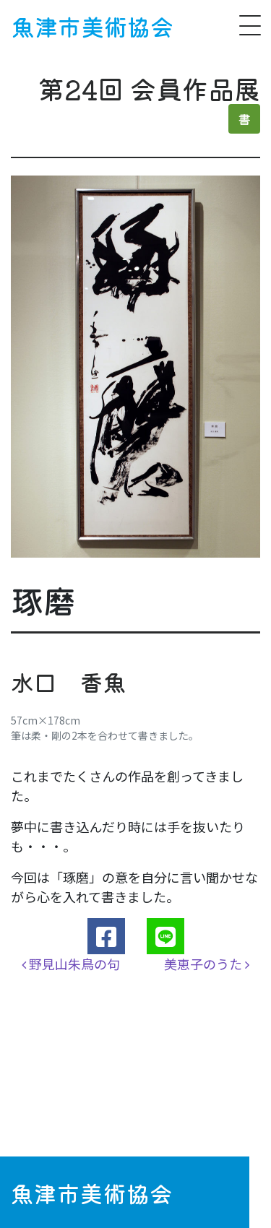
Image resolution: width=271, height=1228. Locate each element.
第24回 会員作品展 (149, 88)
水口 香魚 (68, 681)
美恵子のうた (206, 963)
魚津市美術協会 (92, 26)
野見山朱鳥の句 (71, 963)
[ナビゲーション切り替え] (249, 25)
